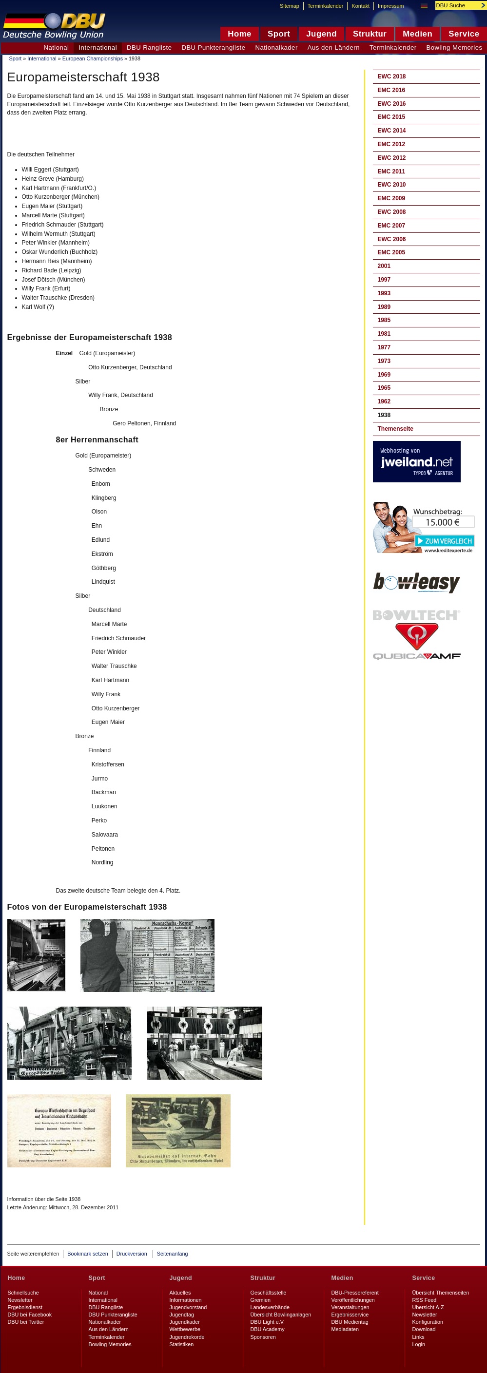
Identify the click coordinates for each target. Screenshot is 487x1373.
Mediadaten (345, 1329)
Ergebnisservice (350, 1314)
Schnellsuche (23, 1293)
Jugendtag (182, 1314)
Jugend (181, 1278)
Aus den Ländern (334, 47)
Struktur (263, 1278)
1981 (384, 333)
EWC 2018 (392, 76)
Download (424, 1329)
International (41, 58)
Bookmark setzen (87, 1254)
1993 (384, 293)
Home (16, 1278)
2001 (384, 266)
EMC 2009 (392, 198)
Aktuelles (180, 1293)
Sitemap (289, 6)
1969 (384, 374)
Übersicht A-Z (428, 1307)
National (56, 47)
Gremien (261, 1300)
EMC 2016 (392, 90)
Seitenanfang (172, 1254)
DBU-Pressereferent (355, 1293)
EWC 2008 (392, 212)
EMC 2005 (392, 252)
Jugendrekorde (187, 1337)
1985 (384, 320)
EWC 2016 (392, 103)
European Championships (92, 58)
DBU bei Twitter (26, 1322)
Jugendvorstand (188, 1307)
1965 (384, 387)
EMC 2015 (392, 117)
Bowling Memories (110, 1344)
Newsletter (20, 1300)
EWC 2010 (392, 184)
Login (418, 1344)
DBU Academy (268, 1329)
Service (423, 1278)
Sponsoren (263, 1337)
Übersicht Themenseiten (440, 1293)
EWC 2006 (392, 239)
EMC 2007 (392, 225)
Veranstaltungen (350, 1307)
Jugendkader (185, 1322)
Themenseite (395, 428)
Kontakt (360, 6)
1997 (384, 279)
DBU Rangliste (149, 47)
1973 (384, 361)
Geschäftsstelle (269, 1293)
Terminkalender (393, 47)
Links (418, 1337)
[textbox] (455, 5)
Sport (15, 58)
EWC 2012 (392, 157)
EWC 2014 (392, 130)
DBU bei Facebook (30, 1314)
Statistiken (182, 1344)
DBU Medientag (350, 1322)
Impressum (391, 6)
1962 (384, 401)
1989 (384, 307)
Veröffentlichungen (353, 1300)
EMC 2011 (392, 171)
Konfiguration (428, 1322)
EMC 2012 (392, 144)
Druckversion (133, 1254)
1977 (384, 347)
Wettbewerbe (185, 1329)
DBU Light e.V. (268, 1322)
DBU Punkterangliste (213, 47)
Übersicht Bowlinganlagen (281, 1314)
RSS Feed (424, 1300)
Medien (342, 1278)
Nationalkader (276, 47)
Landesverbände (270, 1307)
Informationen (186, 1300)
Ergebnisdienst (25, 1307)
